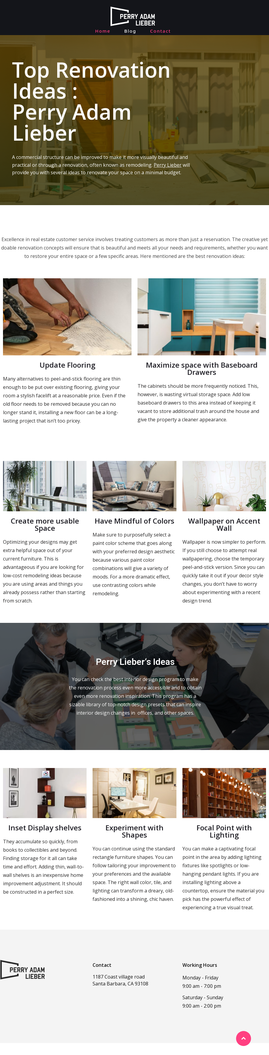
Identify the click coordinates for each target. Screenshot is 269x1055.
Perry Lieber (168, 177)
